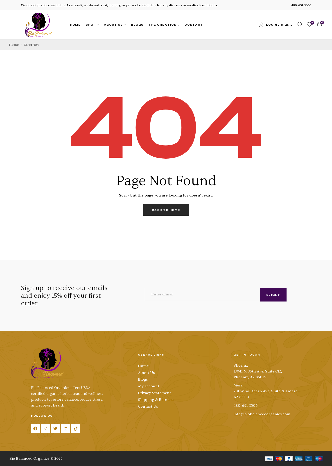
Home (14, 45)
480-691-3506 (301, 5)
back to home (166, 210)
